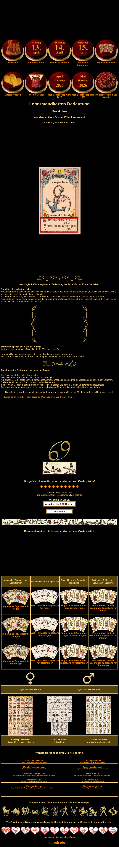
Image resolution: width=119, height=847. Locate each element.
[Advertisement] (59, 20)
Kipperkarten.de (34, 780)
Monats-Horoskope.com (34, 768)
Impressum (49, 837)
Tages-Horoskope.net (92, 768)
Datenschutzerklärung (65, 837)
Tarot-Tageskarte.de (92, 761)
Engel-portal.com (34, 787)
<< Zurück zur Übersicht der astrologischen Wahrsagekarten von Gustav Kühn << (38, 397)
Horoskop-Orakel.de (34, 761)
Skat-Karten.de (92, 774)
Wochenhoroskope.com (34, 774)
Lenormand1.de (92, 780)
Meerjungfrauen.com (92, 787)
